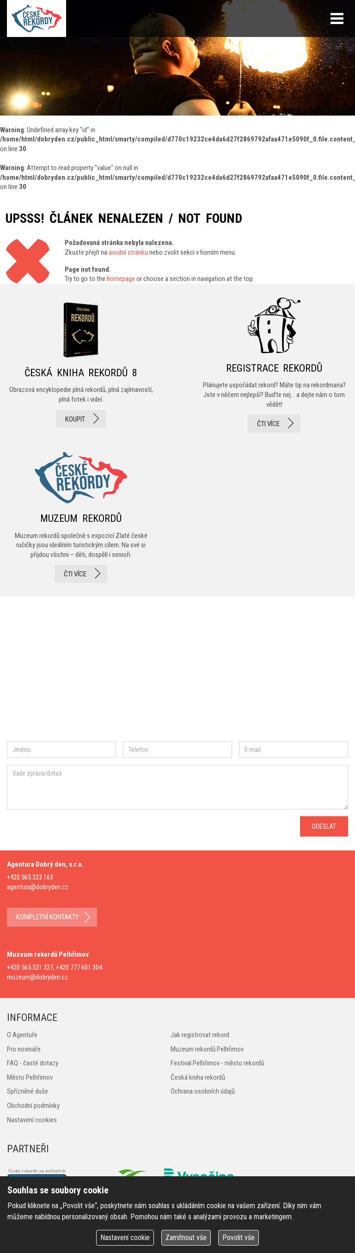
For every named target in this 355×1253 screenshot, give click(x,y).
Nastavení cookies (32, 1120)
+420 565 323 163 (30, 877)
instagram (84, 672)
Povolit (238, 1237)
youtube (156, 672)
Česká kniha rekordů (198, 1077)
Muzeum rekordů (81, 514)
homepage (121, 279)
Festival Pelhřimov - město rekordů (217, 1063)
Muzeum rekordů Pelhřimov (207, 1049)
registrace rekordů (274, 365)
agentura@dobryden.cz (37, 887)
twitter (115, 672)
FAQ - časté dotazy (32, 1063)
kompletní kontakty (47, 917)
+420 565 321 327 (30, 967)
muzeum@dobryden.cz (37, 977)
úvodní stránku (128, 252)
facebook (34, 672)
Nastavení (125, 1237)
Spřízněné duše (27, 1091)
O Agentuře (22, 1035)
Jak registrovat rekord (200, 1035)
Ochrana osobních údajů (203, 1091)
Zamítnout (186, 1237)
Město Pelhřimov (30, 1077)
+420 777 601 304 (79, 967)
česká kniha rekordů (81, 365)
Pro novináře (24, 1049)
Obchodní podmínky (33, 1105)
